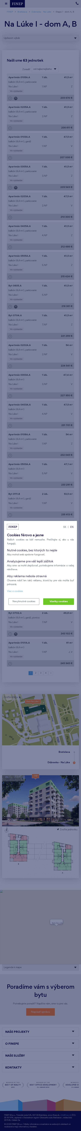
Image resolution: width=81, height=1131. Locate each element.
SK (64, 527)
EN (72, 527)
